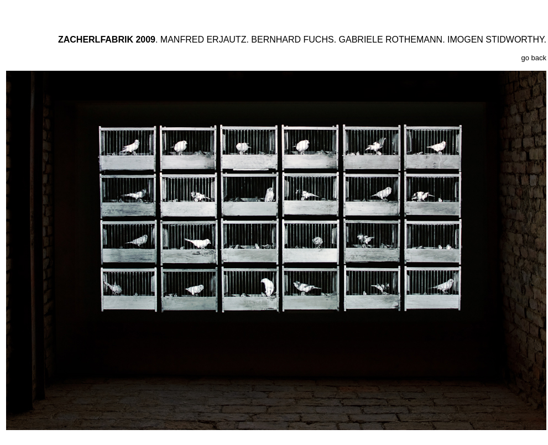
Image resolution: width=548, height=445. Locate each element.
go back (533, 58)
